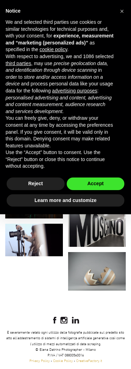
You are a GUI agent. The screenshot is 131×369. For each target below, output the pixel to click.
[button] (122, 11)
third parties (18, 63)
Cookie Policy (63, 360)
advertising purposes (74, 90)
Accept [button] (95, 183)
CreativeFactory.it (89, 360)
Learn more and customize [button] (65, 200)
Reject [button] (35, 183)
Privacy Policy (39, 360)
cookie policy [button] (53, 49)
